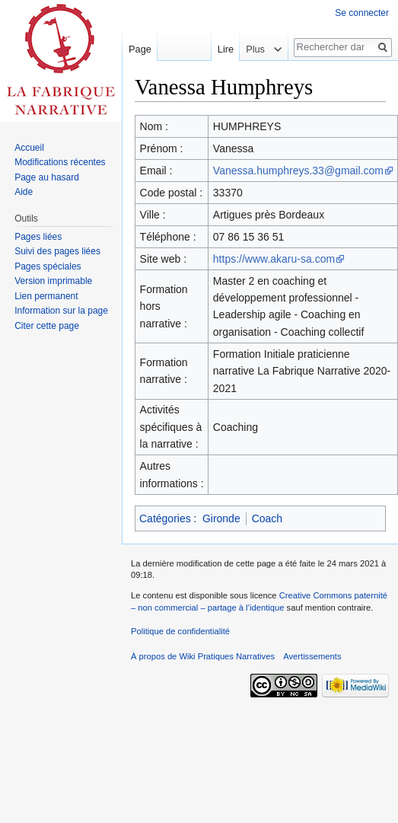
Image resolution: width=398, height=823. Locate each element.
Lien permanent (46, 296)
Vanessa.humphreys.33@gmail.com (298, 170)
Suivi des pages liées (57, 251)
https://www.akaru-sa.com (274, 259)
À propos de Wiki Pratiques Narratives (203, 656)
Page (140, 49)
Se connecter (362, 13)
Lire (221, 49)
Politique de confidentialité (180, 631)
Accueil (29, 147)
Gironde (221, 518)
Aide (23, 192)
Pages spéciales (47, 266)
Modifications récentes (59, 162)
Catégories (165, 518)
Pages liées (38, 236)
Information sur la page (61, 310)
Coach (267, 518)
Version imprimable (53, 281)
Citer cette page (46, 326)
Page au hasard (46, 177)
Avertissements (312, 656)
